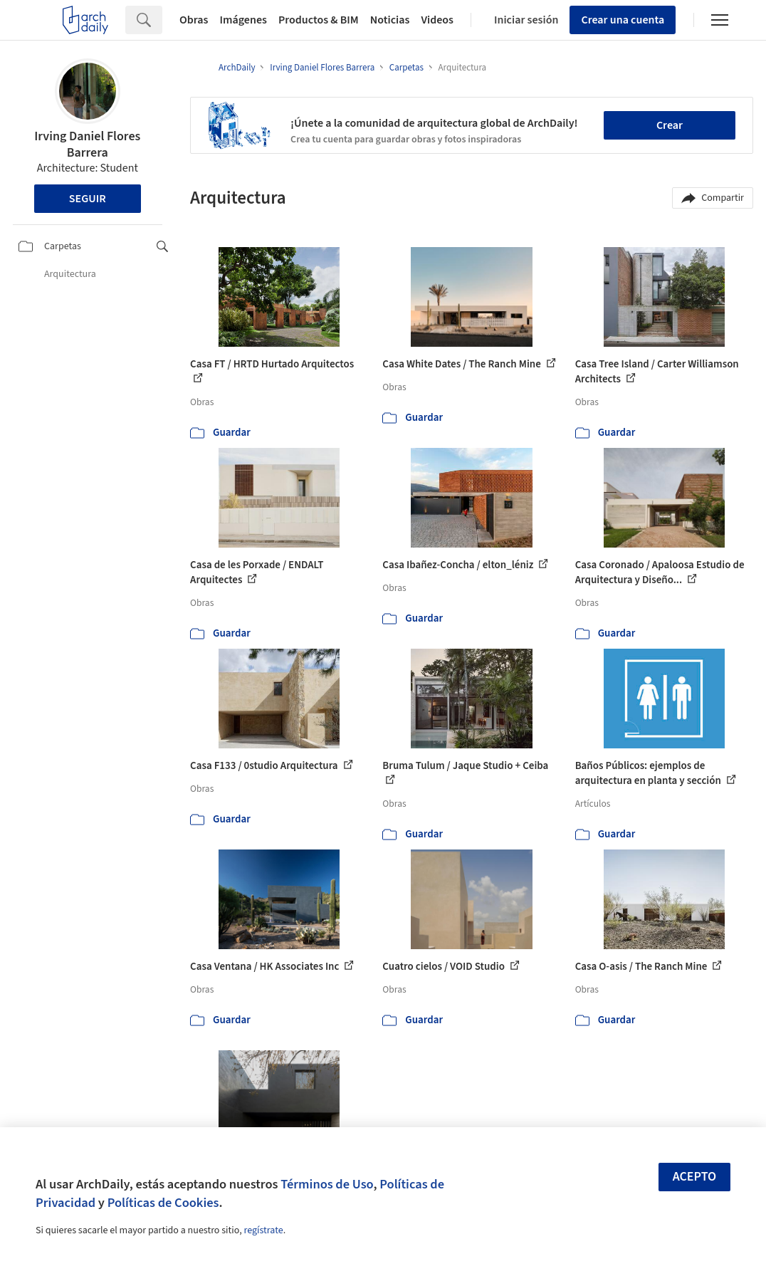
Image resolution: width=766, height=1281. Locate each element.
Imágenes (243, 20)
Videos (437, 20)
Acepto (695, 1177)
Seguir (87, 198)
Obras (194, 20)
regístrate (263, 1230)
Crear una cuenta (622, 20)
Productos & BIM (318, 20)
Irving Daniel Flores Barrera (87, 144)
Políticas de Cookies (163, 1202)
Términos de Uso (326, 1184)
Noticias (390, 20)
